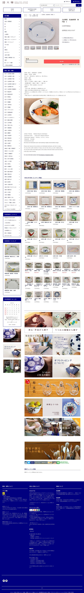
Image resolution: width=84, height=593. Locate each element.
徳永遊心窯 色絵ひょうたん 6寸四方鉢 (76, 285)
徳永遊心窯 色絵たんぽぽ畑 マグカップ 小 (38, 285)
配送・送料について (27, 592)
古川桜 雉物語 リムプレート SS (31, 223)
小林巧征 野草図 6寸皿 (48, 299)
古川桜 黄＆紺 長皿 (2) (45, 191)
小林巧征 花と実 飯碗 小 (29, 299)
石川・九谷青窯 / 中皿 (34, 15)
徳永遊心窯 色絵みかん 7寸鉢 (29, 270)
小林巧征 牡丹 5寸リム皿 (57, 299)
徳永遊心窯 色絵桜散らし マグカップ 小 (48, 285)
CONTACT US (71, 10)
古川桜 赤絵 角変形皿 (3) (45, 206)
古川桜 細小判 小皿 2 (71, 256)
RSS (69, 592)
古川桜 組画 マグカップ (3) (59, 240)
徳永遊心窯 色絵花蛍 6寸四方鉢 (11, 273)
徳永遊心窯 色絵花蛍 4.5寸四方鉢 (57, 285)
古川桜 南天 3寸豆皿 (57, 256)
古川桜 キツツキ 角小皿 (73, 206)
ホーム (25, 14)
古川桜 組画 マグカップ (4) (73, 240)
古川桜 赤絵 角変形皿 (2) (31, 206)
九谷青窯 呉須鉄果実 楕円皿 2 (48, 14)
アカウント (67, 1)
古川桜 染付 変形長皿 (58, 191)
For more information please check (38, 154)
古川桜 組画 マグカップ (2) (45, 240)
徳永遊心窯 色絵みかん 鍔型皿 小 (29, 285)
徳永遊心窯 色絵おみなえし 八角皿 (12, 256)
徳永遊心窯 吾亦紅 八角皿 (10, 290)
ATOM (72, 592)
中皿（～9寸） (36, 14)
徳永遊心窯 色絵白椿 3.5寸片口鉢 (57, 270)
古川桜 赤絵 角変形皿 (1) (73, 191)
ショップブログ (64, 592)
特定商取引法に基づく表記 (74, 64)
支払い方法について (18, 592)
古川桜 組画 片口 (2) (72, 222)
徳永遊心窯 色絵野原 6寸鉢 (38, 270)
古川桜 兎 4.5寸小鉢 (43, 256)
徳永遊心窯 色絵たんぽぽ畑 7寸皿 (66, 270)
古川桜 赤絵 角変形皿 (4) (59, 206)
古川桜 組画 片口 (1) (58, 222)
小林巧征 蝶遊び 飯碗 (38, 299)
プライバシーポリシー (55, 592)
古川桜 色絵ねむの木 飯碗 (45, 223)
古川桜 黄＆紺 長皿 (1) (31, 191)
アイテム (75, 1)
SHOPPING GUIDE (32, 10)
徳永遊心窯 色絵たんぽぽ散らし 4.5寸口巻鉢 (48, 270)
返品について (65, 64)
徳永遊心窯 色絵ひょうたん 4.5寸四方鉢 (66, 285)
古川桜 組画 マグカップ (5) (31, 257)
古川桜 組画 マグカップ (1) (31, 240)
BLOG (52, 10)
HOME (12, 10)
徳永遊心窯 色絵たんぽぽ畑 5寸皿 (76, 270)
